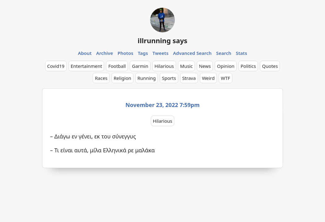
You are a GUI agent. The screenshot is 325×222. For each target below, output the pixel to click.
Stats (241, 53)
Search (223, 53)
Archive (104, 53)
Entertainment (86, 66)
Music (186, 66)
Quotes (270, 66)
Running (146, 78)
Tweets (161, 53)
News (205, 66)
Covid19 (56, 66)
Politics (248, 66)
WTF (225, 78)
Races (101, 78)
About (84, 53)
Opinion (225, 66)
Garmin (140, 66)
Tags (143, 53)
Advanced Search (192, 53)
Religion (122, 78)
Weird (208, 78)
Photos (125, 53)
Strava (189, 78)
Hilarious (164, 66)
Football (117, 66)
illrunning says (163, 40)
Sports (169, 78)
